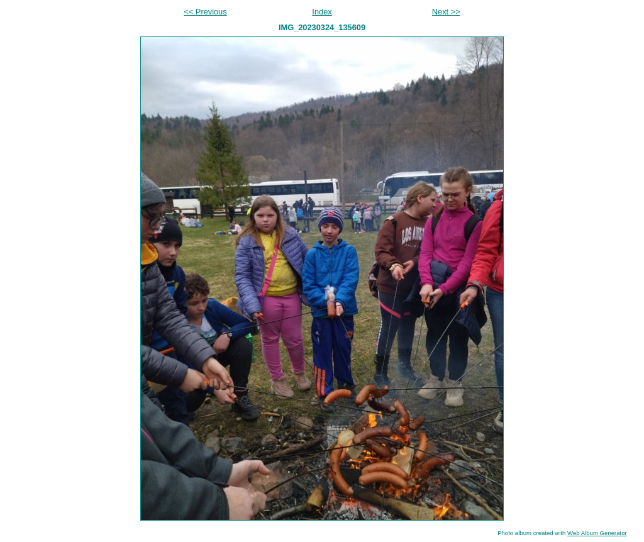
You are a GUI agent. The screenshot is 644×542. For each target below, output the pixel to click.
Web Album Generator (597, 532)
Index (321, 11)
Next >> (446, 11)
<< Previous (205, 11)
